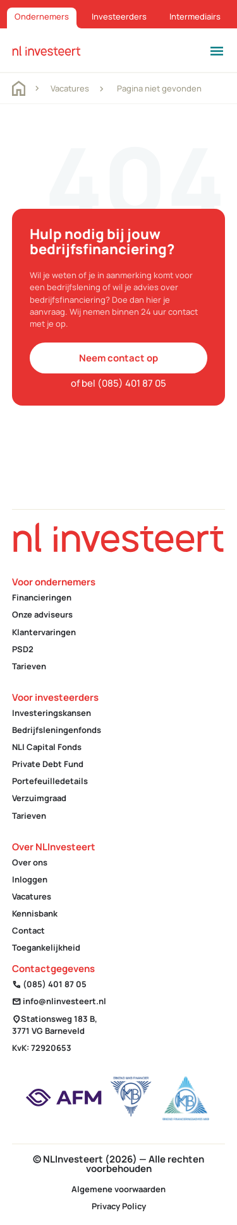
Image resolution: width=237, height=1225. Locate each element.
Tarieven (29, 666)
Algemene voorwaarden (118, 1189)
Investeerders (119, 16)
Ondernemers (42, 16)
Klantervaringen (44, 632)
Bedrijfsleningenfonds (56, 730)
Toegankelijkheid (46, 947)
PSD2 (22, 649)
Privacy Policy (119, 1206)
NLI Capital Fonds (47, 747)
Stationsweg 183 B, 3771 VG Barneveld (54, 1024)
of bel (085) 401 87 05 (118, 383)
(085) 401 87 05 (49, 984)
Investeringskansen (51, 712)
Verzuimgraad (39, 798)
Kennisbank (35, 913)
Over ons (29, 862)
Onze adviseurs (42, 614)
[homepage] (46, 50)
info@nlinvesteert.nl (59, 1001)
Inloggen (29, 879)
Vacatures (70, 88)
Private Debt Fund (47, 764)
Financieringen (41, 597)
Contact (28, 930)
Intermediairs (195, 16)
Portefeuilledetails (50, 781)
